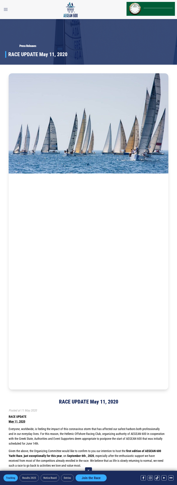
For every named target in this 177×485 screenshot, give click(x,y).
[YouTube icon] (164, 477)
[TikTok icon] (157, 477)
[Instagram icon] (150, 477)
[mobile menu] (6, 9)
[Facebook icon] (143, 477)
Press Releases (27, 46)
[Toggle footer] (88, 470)
